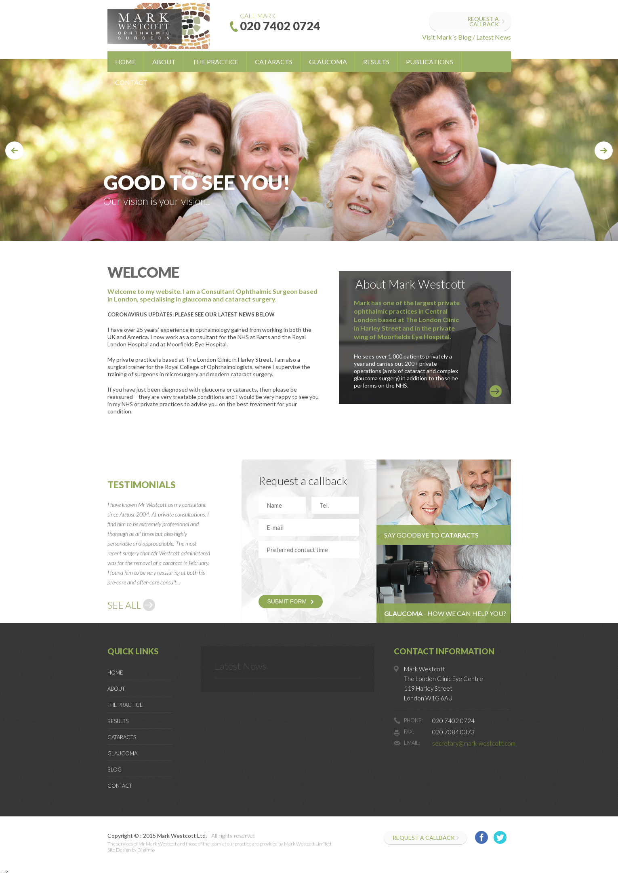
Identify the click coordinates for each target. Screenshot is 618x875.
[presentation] (306, 575)
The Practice (215, 61)
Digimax (146, 850)
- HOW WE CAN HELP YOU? (445, 613)
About (164, 61)
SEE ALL (124, 605)
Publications (429, 61)
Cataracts (273, 61)
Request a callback (483, 21)
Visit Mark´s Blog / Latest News (466, 37)
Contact (131, 82)
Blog (114, 769)
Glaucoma (328, 61)
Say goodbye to (431, 535)
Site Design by (122, 850)
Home (125, 61)
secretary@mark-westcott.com (473, 743)
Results (376, 61)
